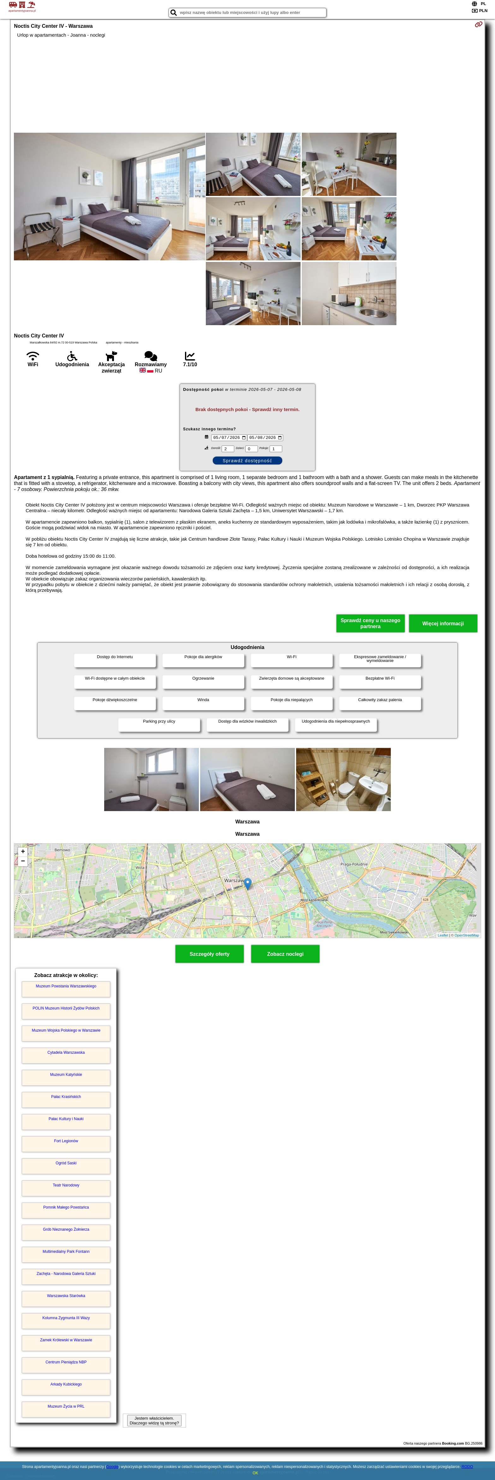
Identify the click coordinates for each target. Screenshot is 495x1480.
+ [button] (23, 852)
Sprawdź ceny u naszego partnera (370, 623)
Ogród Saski (66, 1163)
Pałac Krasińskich (66, 1097)
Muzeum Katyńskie (66, 1074)
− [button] (23, 861)
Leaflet (443, 935)
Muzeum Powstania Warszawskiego (66, 986)
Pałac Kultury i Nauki (66, 1119)
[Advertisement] (247, 85)
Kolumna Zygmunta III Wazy (66, 1318)
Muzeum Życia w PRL (66, 1406)
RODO (467, 1467)
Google (112, 1467)
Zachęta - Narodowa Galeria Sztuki (66, 1273)
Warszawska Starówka (66, 1296)
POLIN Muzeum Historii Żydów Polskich (66, 1008)
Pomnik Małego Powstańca (66, 1207)
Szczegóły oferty (210, 954)
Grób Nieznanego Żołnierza (66, 1229)
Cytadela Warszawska (66, 1052)
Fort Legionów (66, 1141)
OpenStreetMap (467, 935)
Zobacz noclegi (285, 954)
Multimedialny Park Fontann (66, 1251)
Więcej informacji (443, 623)
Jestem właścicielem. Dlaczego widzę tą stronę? (154, 1420)
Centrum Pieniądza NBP (65, 1362)
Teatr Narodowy (66, 1185)
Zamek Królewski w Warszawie (66, 1340)
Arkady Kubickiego (66, 1384)
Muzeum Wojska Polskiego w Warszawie (66, 1030)
